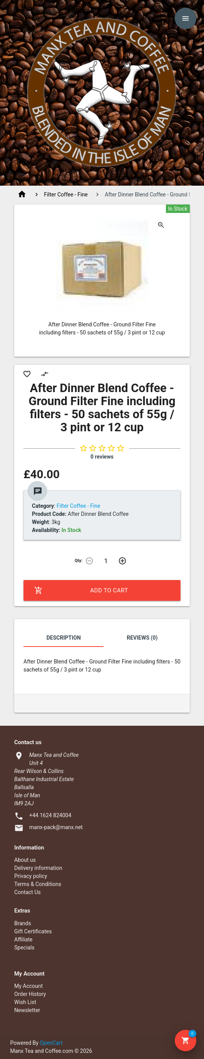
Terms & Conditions (37, 884)
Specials (24, 947)
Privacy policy (30, 876)
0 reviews (102, 457)
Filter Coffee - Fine (65, 194)
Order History (30, 994)
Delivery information (38, 868)
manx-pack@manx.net (56, 827)
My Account (28, 986)
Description (64, 638)
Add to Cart (81, 590)
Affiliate (23, 939)
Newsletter (27, 1010)
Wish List (25, 1002)
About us (25, 860)
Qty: (78, 560)
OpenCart (51, 1043)
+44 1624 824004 (50, 815)
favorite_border (27, 374)
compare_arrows (44, 374)
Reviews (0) (142, 638)
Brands (22, 923)
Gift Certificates (33, 931)
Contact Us (27, 892)
